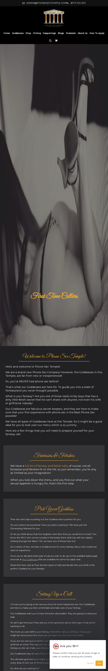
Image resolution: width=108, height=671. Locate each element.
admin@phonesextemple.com (44, 3)
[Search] (50, 40)
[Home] (54, 18)
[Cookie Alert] (78, 654)
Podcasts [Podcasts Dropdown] (71, 33)
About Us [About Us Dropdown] (83, 33)
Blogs (61, 33)
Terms (90, 663)
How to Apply (97, 33)
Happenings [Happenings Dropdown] (49, 33)
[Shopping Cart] (56, 40)
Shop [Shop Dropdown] (28, 33)
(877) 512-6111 (76, 3)
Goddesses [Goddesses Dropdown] (18, 33)
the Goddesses (30, 559)
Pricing (37, 33)
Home (7, 33)
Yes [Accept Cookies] (99, 663)
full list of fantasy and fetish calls (46, 465)
